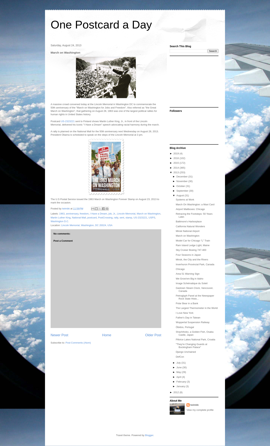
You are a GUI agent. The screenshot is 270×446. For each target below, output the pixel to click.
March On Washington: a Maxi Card (195, 204)
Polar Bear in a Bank (187, 303)
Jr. (114, 213)
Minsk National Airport (187, 231)
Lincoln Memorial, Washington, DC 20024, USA (86, 225)
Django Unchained (186, 351)
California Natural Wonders (190, 226)
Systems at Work (185, 199)
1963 (62, 213)
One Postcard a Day (101, 24)
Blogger (149, 435)
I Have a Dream (98, 213)
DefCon (180, 356)
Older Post (153, 335)
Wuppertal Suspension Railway (192, 322)
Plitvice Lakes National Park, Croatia (195, 339)
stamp (128, 217)
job (110, 213)
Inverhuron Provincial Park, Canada (195, 264)
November (182, 181)
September (182, 190)
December (182, 176)
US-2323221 (68, 121)
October (181, 186)
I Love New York (184, 313)
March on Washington (148, 213)
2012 (176, 392)
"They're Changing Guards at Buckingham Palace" (191, 346)
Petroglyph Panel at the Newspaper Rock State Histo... (195, 297)
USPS (151, 217)
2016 (176, 158)
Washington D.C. (60, 221)
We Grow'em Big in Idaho (189, 278)
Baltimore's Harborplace (189, 221)
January (181, 386)
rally (116, 217)
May (179, 372)
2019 (176, 153)
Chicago (180, 269)
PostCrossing (105, 217)
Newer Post (59, 335)
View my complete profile (200, 410)
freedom (84, 213)
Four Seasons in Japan (188, 254)
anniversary (72, 213)
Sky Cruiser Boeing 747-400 (191, 250)
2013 (176, 172)
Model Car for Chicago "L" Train (193, 240)
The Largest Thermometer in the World (197, 308)
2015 (176, 162)
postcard (92, 217)
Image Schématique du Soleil (191, 283)
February (181, 381)
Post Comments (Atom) (78, 342)
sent (122, 217)
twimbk (194, 404)
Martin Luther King (60, 217)
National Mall (79, 217)
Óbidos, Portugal (185, 327)
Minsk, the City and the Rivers (192, 259)
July (179, 362)
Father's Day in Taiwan (188, 317)
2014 (176, 167)
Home (106, 335)
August (180, 195)
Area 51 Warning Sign (188, 273)
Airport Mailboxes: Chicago (190, 209)
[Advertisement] (193, 81)
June (179, 367)
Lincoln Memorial (126, 213)
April (179, 377)
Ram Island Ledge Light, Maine (192, 245)
